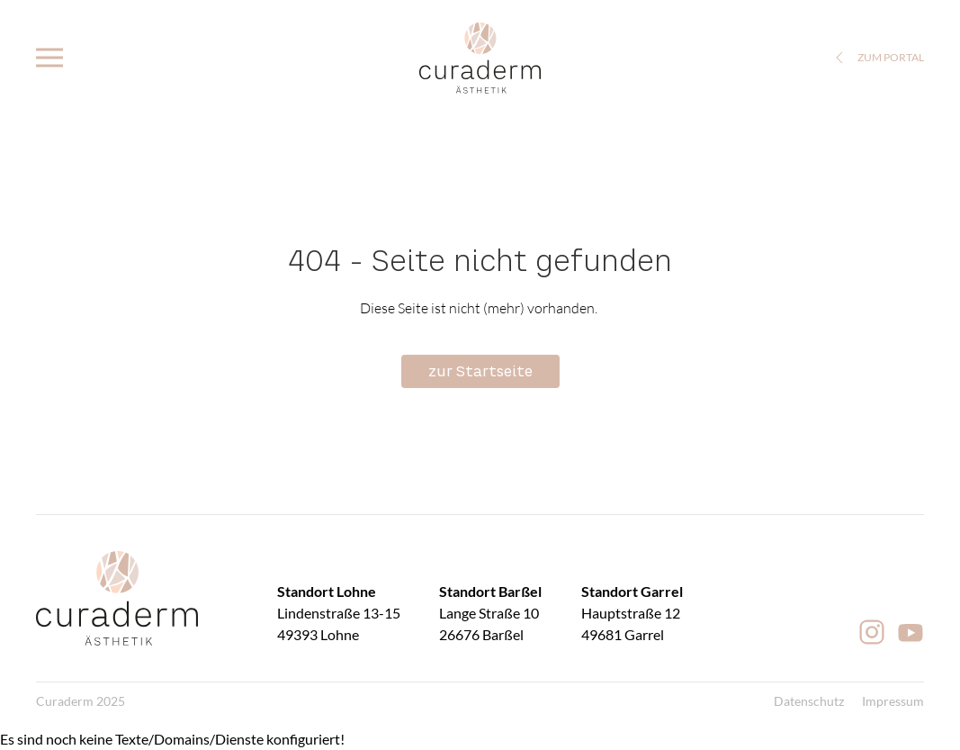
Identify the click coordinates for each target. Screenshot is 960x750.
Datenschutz (809, 701)
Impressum (893, 701)
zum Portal (877, 58)
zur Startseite (480, 371)
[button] (49, 57)
